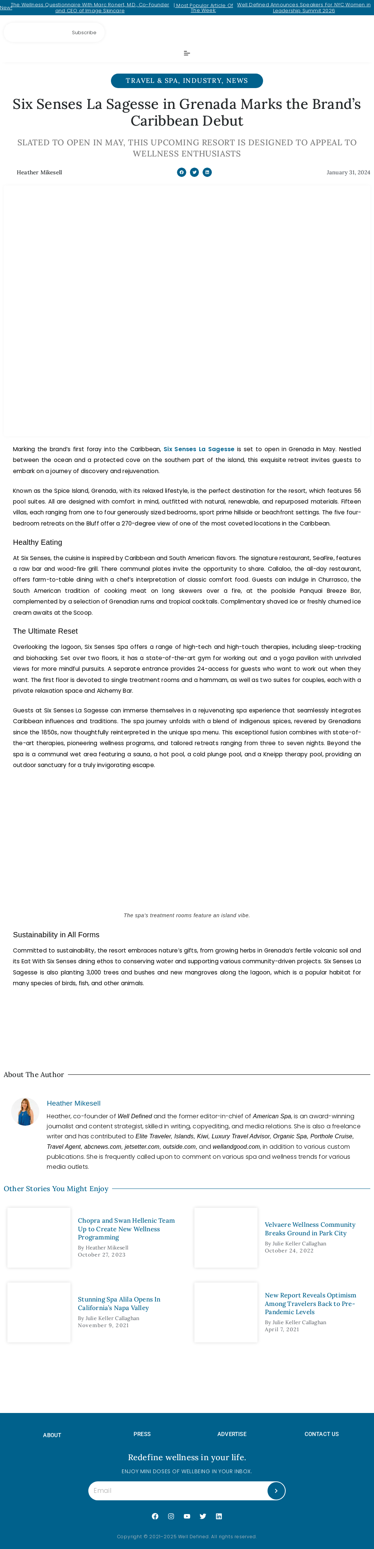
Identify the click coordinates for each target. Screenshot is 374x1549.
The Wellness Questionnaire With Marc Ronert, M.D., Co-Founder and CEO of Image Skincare (90, 7)
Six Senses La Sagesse (199, 449)
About (52, 1435)
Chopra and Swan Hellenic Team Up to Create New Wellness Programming (126, 1228)
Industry (202, 80)
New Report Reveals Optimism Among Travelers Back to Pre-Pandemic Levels (310, 1303)
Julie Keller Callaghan (300, 1243)
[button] (181, 172)
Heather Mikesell (74, 1103)
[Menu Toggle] (187, 53)
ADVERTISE (231, 1434)
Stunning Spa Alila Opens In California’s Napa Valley (119, 1303)
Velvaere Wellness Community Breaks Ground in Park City (310, 1228)
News (237, 80)
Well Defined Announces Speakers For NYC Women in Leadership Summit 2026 (304, 7)
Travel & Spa (152, 80)
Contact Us (322, 1434)
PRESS (142, 1434)
